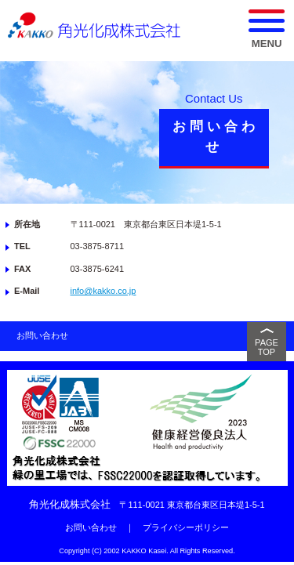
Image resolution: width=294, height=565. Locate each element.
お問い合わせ (42, 335)
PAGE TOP (266, 347)
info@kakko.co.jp (103, 290)
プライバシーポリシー (186, 527)
